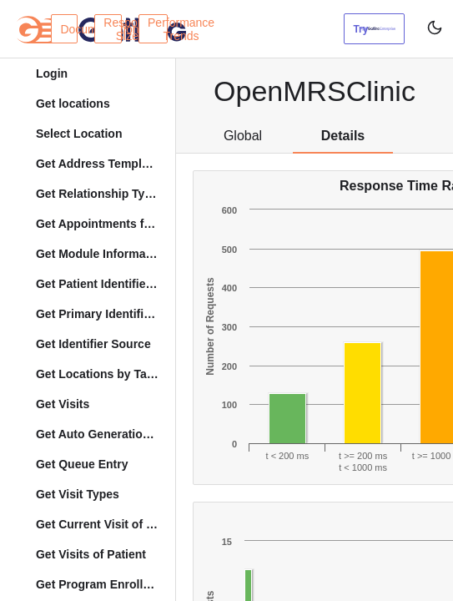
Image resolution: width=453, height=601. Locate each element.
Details (343, 136)
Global (243, 136)
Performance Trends (158, 29)
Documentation (69, 29)
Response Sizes (112, 29)
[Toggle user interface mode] (428, 28)
